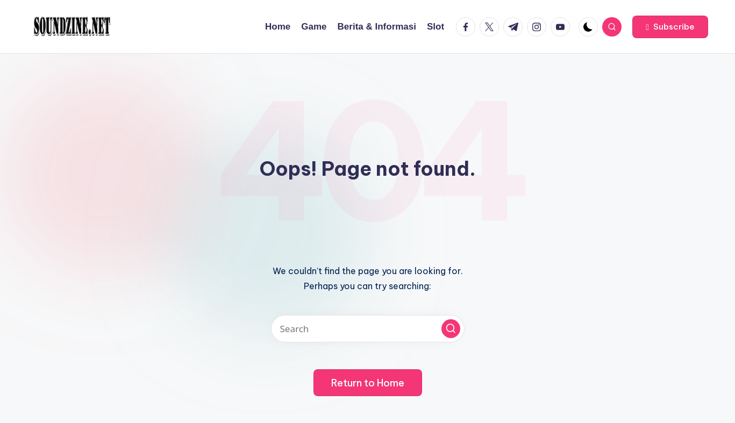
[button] (670, 27)
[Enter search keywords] (368, 328)
